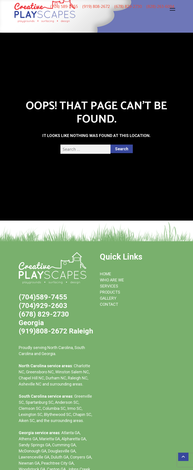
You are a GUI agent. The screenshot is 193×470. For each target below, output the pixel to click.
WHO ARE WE (112, 280)
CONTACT (109, 304)
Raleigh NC (77, 378)
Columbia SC (54, 408)
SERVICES (109, 286)
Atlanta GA (70, 432)
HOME (105, 274)
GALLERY (108, 298)
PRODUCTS (110, 292)
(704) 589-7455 (64, 6)
